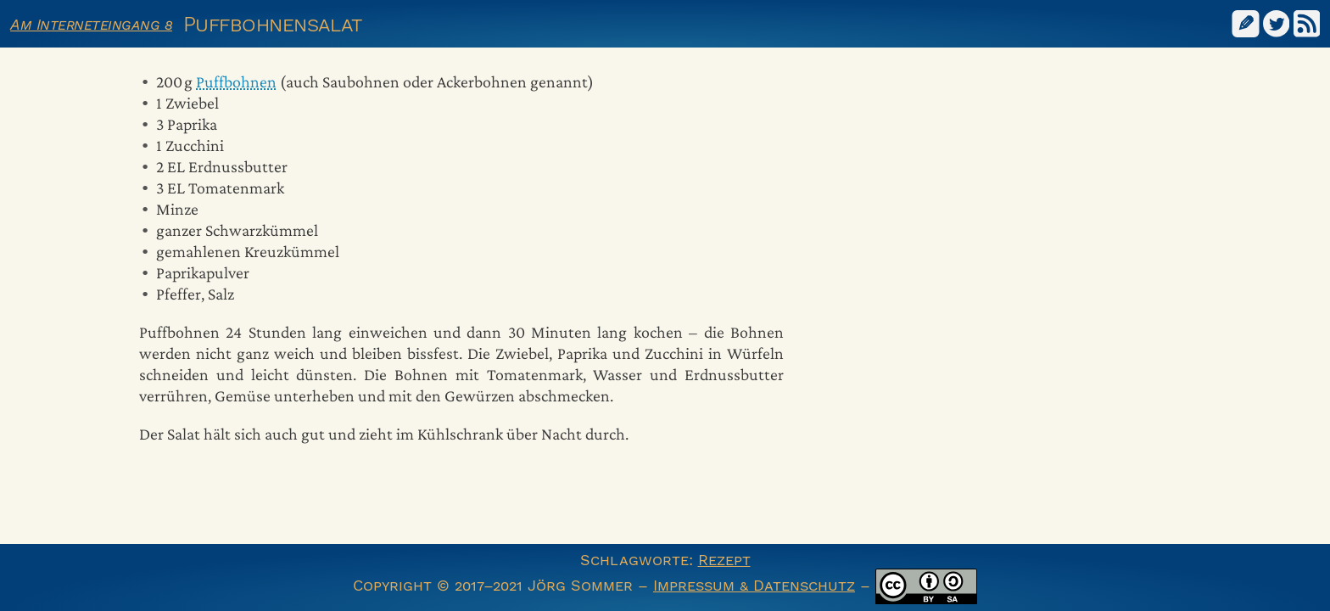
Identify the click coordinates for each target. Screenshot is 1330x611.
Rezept (724, 560)
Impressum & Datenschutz (754, 585)
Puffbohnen (236, 81)
